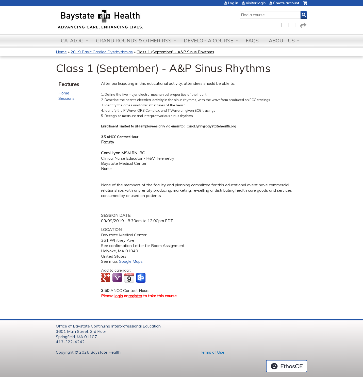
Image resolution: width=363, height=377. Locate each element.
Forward (302, 24)
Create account (286, 3)
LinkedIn (296, 24)
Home (61, 51)
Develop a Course (208, 41)
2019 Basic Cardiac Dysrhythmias (102, 51)
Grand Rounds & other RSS (133, 41)
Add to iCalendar (129, 278)
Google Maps (131, 261)
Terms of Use (211, 352)
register (135, 295)
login (118, 295)
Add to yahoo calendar (117, 278)
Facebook (282, 24)
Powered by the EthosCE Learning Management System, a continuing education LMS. (286, 366)
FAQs (252, 41)
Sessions (66, 98)
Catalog (72, 41)
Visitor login (256, 3)
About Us (282, 41)
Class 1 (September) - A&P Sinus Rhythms (175, 51)
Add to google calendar (106, 278)
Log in (233, 3)
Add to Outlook (141, 278)
